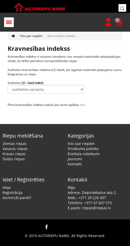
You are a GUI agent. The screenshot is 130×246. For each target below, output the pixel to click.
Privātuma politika (83, 148)
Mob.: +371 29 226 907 (87, 197)
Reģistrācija (12, 192)
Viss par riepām (31, 36)
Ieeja (7, 187)
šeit (82, 105)
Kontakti (75, 164)
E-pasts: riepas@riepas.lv (89, 207)
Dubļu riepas (14, 158)
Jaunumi (75, 158)
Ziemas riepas (15, 143)
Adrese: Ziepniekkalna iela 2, (92, 192)
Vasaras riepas (15, 148)
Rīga (71, 187)
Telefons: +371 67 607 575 (90, 202)
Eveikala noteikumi (84, 153)
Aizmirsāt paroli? (17, 197)
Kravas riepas (14, 153)
